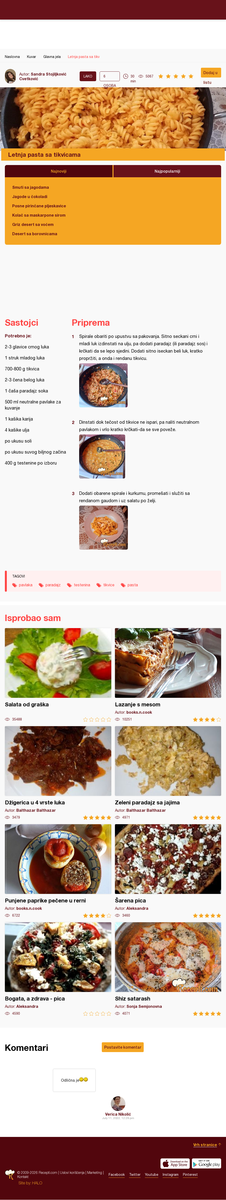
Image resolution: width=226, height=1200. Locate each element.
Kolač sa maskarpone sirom (39, 215)
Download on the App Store (175, 1164)
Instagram (171, 1175)
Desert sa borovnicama (34, 233)
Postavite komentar (122, 1047)
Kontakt (22, 1177)
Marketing (94, 1173)
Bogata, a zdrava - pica (58, 969)
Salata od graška (58, 675)
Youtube (151, 1175)
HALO (37, 1183)
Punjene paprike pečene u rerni (58, 871)
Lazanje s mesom (168, 675)
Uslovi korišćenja (72, 1173)
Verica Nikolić (118, 1114)
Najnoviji (58, 171)
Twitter (135, 1175)
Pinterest (190, 1175)
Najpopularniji (167, 171)
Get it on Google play (206, 1164)
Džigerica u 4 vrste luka (58, 773)
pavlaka (25, 585)
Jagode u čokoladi (29, 196)
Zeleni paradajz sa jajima (168, 773)
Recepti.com (113, 9)
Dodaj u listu (210, 74)
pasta (133, 585)
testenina (82, 585)
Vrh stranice (205, 1145)
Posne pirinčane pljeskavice (39, 205)
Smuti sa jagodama (30, 187)
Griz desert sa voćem (33, 224)
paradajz (53, 585)
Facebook (117, 1175)
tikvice (108, 585)
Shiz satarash (168, 969)
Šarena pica (168, 871)
